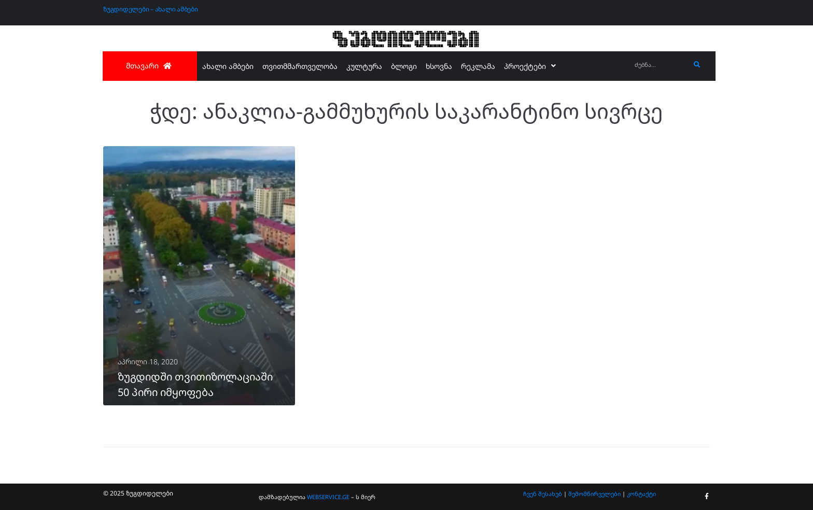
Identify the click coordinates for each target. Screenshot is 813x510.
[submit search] (697, 65)
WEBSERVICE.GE (329, 497)
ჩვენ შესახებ (542, 494)
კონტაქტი (641, 494)
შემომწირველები (594, 494)
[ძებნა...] (660, 65)
